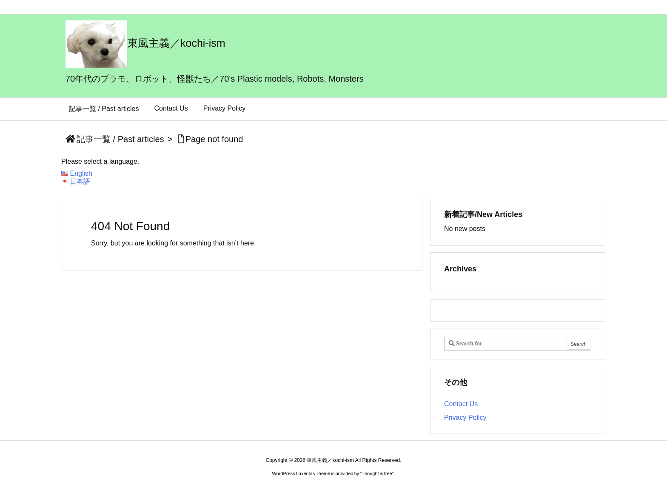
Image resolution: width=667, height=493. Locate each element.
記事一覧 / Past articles (120, 139)
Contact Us (461, 404)
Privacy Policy (465, 417)
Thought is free (377, 473)
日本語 (80, 181)
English (81, 173)
